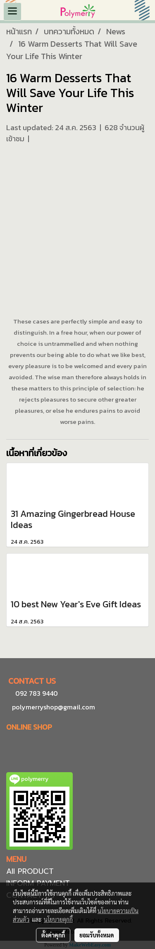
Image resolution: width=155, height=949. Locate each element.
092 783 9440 (36, 693)
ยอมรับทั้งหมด (96, 935)
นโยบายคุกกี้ (58, 919)
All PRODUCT (30, 871)
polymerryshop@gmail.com (52, 707)
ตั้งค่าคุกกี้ (53, 935)
